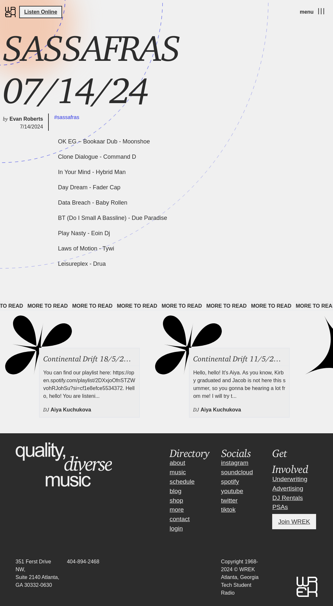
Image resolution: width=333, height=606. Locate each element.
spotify (230, 481)
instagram (234, 462)
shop (176, 500)
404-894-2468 (83, 561)
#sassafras (66, 117)
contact (180, 519)
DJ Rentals (287, 497)
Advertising (287, 488)
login (176, 528)
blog (175, 491)
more (177, 509)
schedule (182, 481)
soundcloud (237, 472)
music (178, 472)
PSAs (280, 507)
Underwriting (289, 479)
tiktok (228, 509)
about (177, 462)
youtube (232, 491)
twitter (229, 500)
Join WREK (294, 521)
